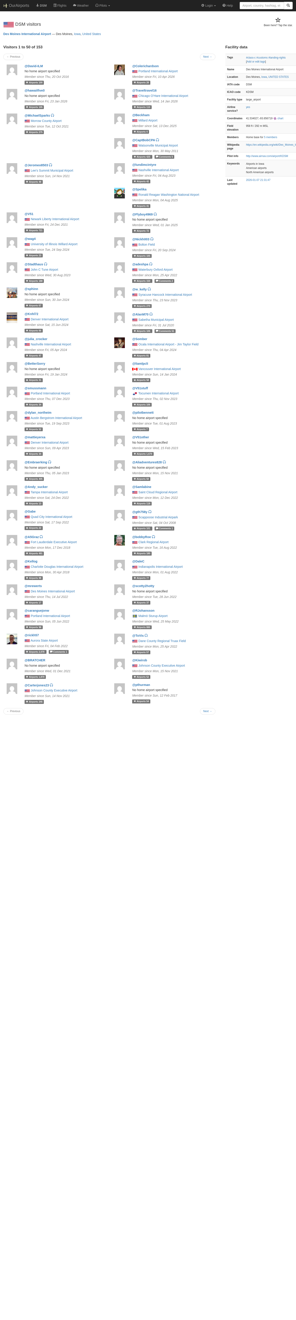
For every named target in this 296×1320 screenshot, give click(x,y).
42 (141, 181)
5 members (270, 137)
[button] (102, 5)
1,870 (35, 677)
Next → (207, 56)
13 (33, 503)
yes (248, 107)
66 (33, 330)
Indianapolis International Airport (160, 566)
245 (34, 701)
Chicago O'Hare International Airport (163, 96)
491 (34, 553)
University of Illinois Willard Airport (54, 244)
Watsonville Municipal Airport (158, 145)
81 (141, 355)
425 (142, 156)
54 (141, 701)
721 (34, 230)
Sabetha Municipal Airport (156, 319)
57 (141, 652)
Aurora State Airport (44, 640)
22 (33, 528)
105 (34, 107)
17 (33, 602)
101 (142, 528)
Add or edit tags (256, 61)
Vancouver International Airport (159, 369)
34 (33, 404)
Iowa (77, 34)
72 (141, 230)
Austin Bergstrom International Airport (56, 418)
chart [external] (278, 118)
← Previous (13, 56)
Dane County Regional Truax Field (162, 641)
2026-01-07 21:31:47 (258, 180)
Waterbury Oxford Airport (155, 269)
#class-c (251, 57)
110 (142, 107)
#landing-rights (277, 57)
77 (141, 578)
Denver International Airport (49, 319)
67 (33, 305)
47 (33, 355)
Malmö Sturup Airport (153, 616)
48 (33, 181)
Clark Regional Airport (153, 542)
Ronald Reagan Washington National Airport (168, 194)
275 (34, 132)
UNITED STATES (278, 76)
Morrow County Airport (46, 121)
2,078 (35, 651)
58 (141, 380)
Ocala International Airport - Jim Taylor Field (168, 344)
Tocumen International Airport (158, 393)
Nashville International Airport (158, 170)
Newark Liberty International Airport (55, 219)
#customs (262, 57)
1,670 (143, 453)
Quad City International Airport (51, 517)
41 (141, 206)
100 (34, 82)
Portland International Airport (158, 71)
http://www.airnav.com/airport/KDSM (267, 156)
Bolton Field (146, 244)
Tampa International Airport (49, 492)
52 (33, 429)
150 (142, 281)
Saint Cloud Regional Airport (157, 492)
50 (141, 479)
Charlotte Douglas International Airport (57, 566)
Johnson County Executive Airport (161, 665)
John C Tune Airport (44, 269)
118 (142, 503)
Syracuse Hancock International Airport (165, 294)
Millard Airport (147, 120)
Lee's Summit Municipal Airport (52, 170)
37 (141, 602)
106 (142, 331)
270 (142, 306)
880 (142, 627)
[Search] (288, 5)
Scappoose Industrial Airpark (158, 517)
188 (34, 281)
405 (34, 479)
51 (165, 331)
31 (33, 380)
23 (33, 255)
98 (33, 578)
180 (142, 553)
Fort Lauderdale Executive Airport (54, 542)
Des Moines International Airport (27, 34)
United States (91, 34)
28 (141, 82)
